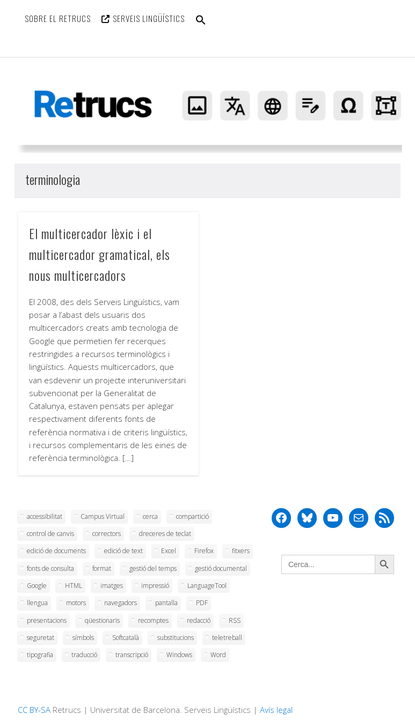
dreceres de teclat (165, 533)
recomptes (153, 620)
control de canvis (50, 533)
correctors (106, 533)
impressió (155, 585)
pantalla (166, 602)
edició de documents (56, 550)
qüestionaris (102, 620)
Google (37, 585)
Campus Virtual (103, 516)
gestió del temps (153, 568)
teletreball (227, 637)
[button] (200, 26)
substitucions (175, 637)
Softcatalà (125, 637)
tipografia (40, 654)
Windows (179, 654)
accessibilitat (44, 516)
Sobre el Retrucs (58, 18)
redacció (198, 620)
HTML (73, 585)
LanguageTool (207, 585)
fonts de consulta (50, 568)
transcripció (131, 654)
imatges (111, 585)
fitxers (241, 550)
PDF (202, 602)
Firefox (204, 550)
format (101, 568)
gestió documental (221, 568)
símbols (83, 637)
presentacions (47, 620)
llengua (37, 602)
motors (76, 602)
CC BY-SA (34, 709)
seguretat (40, 637)
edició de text (123, 550)
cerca (150, 516)
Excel (168, 550)
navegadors (120, 602)
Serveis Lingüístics (149, 18)
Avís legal (276, 709)
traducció (84, 654)
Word (218, 654)
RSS (235, 620)
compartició (192, 516)
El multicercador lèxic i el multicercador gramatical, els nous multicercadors (99, 254)
